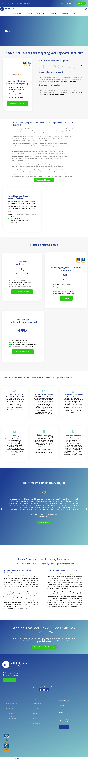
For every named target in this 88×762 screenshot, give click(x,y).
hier (52, 176)
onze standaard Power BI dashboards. (65, 81)
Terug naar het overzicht (13, 31)
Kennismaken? (82, 3)
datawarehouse (48, 172)
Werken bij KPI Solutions (67, 3)
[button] (86, 9)
